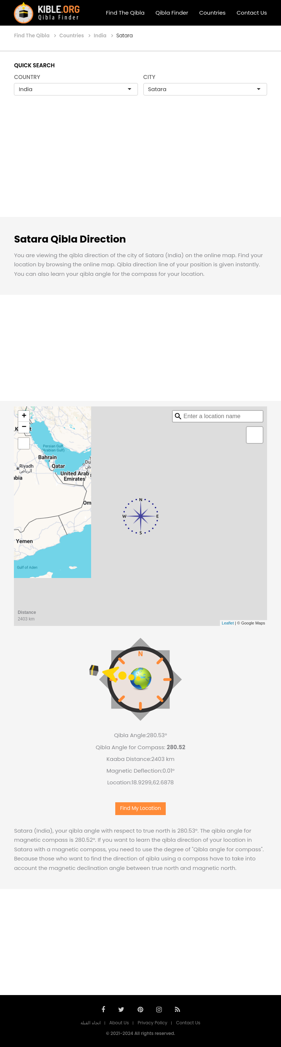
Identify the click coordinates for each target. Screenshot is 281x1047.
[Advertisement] (140, 164)
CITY (149, 77)
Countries (212, 12)
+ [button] (24, 416)
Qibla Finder (172, 12)
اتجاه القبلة (90, 1023)
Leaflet (228, 623)
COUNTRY (27, 77)
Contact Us (252, 12)
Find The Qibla (125, 12)
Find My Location (140, 808)
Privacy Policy (152, 1023)
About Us (119, 1023)
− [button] (24, 427)
